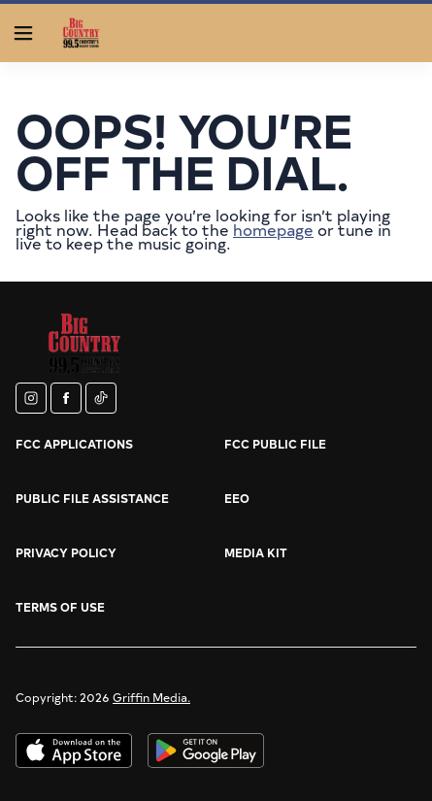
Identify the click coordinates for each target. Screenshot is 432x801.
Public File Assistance (92, 498)
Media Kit (255, 552)
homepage (273, 229)
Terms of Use (60, 607)
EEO (236, 498)
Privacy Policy (66, 552)
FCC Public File (275, 444)
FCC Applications (74, 444)
